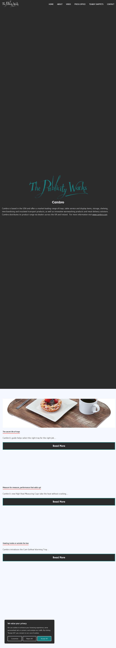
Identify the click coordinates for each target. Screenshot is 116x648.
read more (59, 446)
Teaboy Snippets (96, 4)
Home (51, 4)
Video (68, 4)
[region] (29, 631)
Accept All (44, 639)
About (59, 4)
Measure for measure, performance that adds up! (22, 487)
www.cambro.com (99, 214)
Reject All (29, 639)
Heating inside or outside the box (16, 543)
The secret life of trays (11, 431)
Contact (110, 4)
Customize (14, 639)
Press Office (80, 4)
